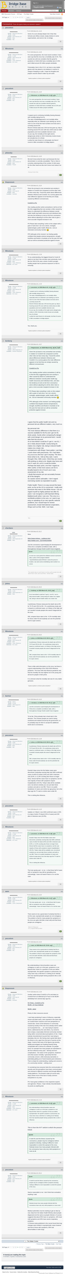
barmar (8, 696)
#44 (62, 153)
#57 (62, 938)
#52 (62, 696)
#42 (62, 48)
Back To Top (5, 1272)
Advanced (63, 11)
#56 (62, 891)
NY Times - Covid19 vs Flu (36, 1003)
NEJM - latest (32, 1009)
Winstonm (9, 49)
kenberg (8, 341)
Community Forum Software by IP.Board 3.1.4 (51, 1273)
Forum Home (13, 1272)
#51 (62, 631)
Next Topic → (59, 1244)
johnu (7, 583)
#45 (62, 182)
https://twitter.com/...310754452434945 (40, 540)
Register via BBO (39, 7)
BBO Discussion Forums (8, 14)
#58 (62, 988)
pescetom (9, 28)
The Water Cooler (29, 14)
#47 (62, 280)
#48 (62, 341)
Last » (28, 17)
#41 (62, 27)
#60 (62, 1169)
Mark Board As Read (33, 1272)
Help (59, 7)
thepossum (9, 182)
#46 (62, 251)
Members (11, 10)
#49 (62, 528)
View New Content (55, 14)
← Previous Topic (39, 1244)
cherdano (9, 528)
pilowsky (8, 153)
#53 (62, 735)
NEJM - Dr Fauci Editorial (35, 1005)
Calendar (18, 10)
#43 (62, 88)
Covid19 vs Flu (32, 203)
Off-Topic (19, 14)
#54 (62, 806)
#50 (62, 583)
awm (7, 891)
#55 (62, 827)
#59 (62, 1096)
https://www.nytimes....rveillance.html (39, 538)
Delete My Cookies (22, 1272)
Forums (4, 10)
